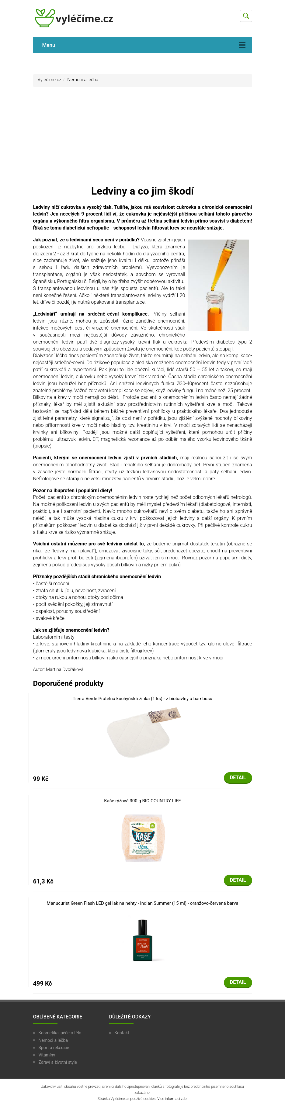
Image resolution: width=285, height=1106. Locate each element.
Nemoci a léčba (82, 79)
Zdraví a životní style (58, 1062)
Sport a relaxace (54, 1047)
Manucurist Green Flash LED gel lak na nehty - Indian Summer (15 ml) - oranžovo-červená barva (142, 903)
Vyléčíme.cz (49, 79)
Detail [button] (238, 777)
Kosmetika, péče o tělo (60, 1032)
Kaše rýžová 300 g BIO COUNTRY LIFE (142, 801)
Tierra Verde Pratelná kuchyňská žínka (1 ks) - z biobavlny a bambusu (142, 698)
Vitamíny (47, 1054)
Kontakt (122, 1032)
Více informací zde (171, 1099)
